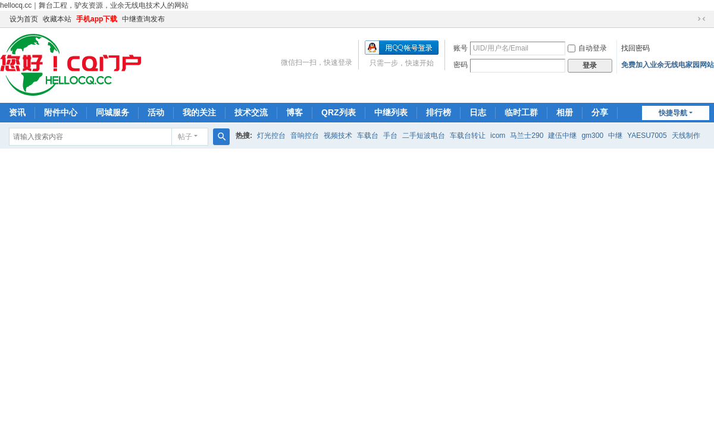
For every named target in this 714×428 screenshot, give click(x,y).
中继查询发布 (143, 19)
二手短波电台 (423, 135)
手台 (390, 135)
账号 (460, 48)
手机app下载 (96, 19)
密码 (460, 65)
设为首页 (24, 19)
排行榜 (438, 112)
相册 (564, 112)
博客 (294, 112)
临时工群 (521, 112)
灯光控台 (271, 135)
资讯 (17, 112)
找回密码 (635, 48)
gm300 (592, 135)
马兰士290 (526, 135)
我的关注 (199, 112)
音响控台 (304, 135)
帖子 (185, 137)
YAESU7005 (647, 135)
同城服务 (112, 112)
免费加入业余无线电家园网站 (667, 65)
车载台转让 (468, 135)
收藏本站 (57, 19)
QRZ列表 (338, 112)
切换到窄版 (701, 19)
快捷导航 (673, 113)
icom (497, 135)
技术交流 (251, 112)
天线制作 (686, 135)
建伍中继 (562, 135)
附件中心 (60, 112)
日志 (477, 112)
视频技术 (338, 135)
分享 (599, 112)
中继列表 (391, 112)
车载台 (367, 135)
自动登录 (587, 48)
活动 (156, 112)
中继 (615, 135)
